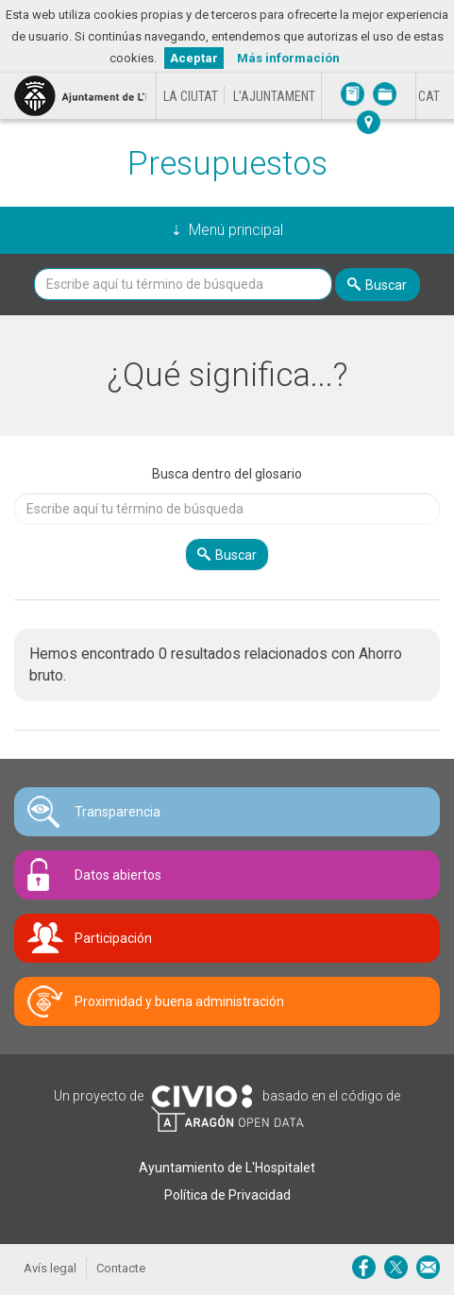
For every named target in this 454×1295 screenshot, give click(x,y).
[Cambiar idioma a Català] (429, 96)
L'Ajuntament (274, 96)
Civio (201, 1097)
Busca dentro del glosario (227, 473)
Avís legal (50, 1268)
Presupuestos (227, 163)
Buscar (386, 285)
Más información (288, 58)
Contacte (120, 1268)
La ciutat (190, 96)
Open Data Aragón (227, 1119)
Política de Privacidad (227, 1194)
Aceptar (194, 58)
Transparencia (117, 811)
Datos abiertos (118, 875)
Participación (113, 938)
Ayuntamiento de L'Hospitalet (227, 1167)
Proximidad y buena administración (179, 1001)
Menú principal (236, 230)
